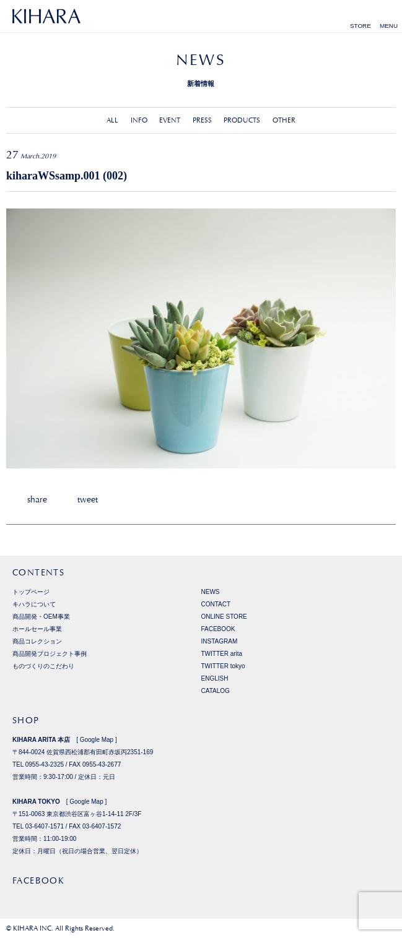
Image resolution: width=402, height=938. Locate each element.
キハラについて (34, 604)
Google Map (96, 739)
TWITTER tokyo (223, 666)
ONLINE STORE (224, 616)
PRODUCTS (242, 120)
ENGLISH (215, 678)
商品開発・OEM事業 (41, 616)
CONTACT (216, 604)
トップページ (31, 591)
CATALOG (215, 690)
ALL (112, 120)
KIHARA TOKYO (36, 801)
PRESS (202, 120)
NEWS (210, 591)
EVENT (169, 120)
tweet (87, 499)
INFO (139, 120)
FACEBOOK (218, 629)
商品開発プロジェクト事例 (49, 653)
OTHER (284, 120)
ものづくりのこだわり (43, 666)
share (37, 499)
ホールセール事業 (37, 629)
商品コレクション (37, 641)
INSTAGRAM (219, 641)
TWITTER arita (222, 653)
